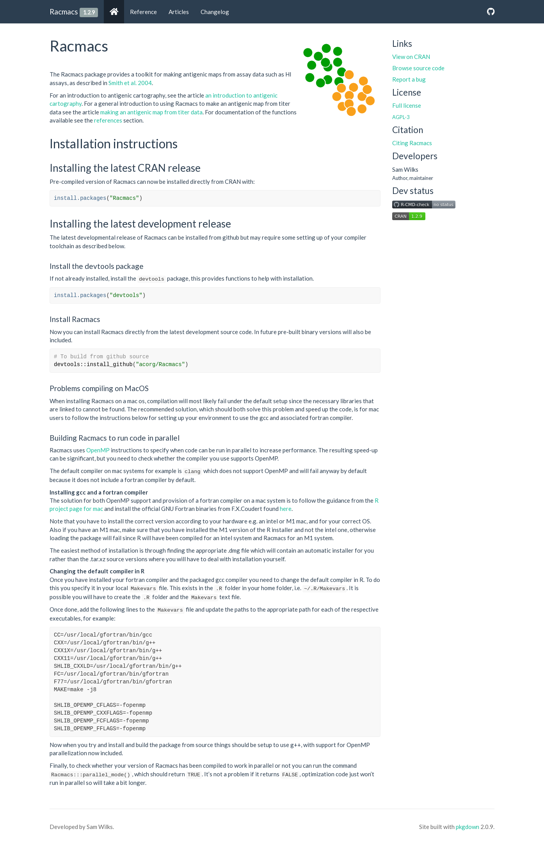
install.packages (80, 198)
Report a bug (409, 79)
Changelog (215, 11)
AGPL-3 (400, 117)
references (108, 120)
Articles (179, 11)
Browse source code (418, 67)
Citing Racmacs (412, 142)
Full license (406, 105)
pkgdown (467, 826)
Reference (143, 11)
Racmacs (64, 11)
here (286, 508)
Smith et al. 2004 (130, 82)
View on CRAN (411, 56)
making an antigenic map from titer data (151, 112)
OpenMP (98, 450)
